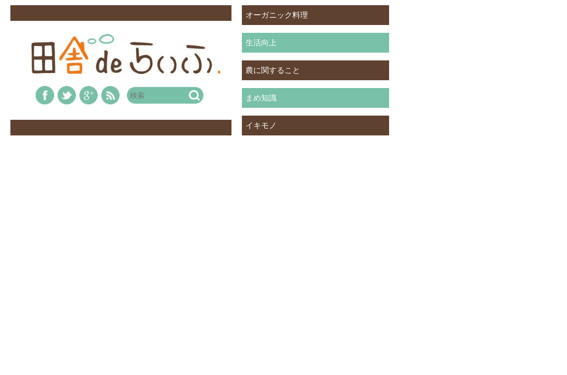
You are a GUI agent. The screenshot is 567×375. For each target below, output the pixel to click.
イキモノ (261, 125)
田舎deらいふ (126, 54)
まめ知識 (261, 97)
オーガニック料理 (277, 14)
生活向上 (261, 42)
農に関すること (273, 70)
